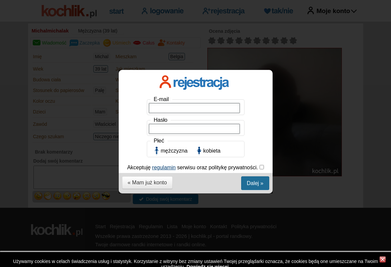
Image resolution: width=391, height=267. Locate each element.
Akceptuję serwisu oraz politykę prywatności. (193, 167)
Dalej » (255, 183)
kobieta (212, 151)
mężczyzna (174, 151)
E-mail (161, 99)
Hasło (161, 120)
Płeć (159, 141)
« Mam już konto (147, 182)
